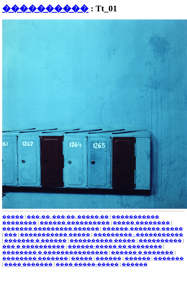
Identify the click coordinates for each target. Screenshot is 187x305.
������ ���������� (75, 222)
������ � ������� (142, 252)
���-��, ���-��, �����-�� (68, 216)
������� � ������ (35, 240)
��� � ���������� (33, 246)
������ (108, 258)
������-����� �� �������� (115, 246)
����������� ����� (55, 234)
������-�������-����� (142, 228)
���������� (45, 8)
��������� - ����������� (138, 234)
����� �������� (141, 222)
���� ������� (28, 264)
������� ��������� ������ (50, 228)
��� (10, 234)
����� (13, 216)
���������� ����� (102, 240)
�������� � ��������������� (55, 252)
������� (169, 258)
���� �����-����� (87, 264)
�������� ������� (35, 258)
